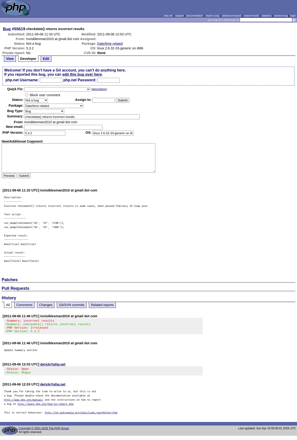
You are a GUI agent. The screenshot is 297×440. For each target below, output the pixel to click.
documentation (195, 15)
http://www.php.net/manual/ (23, 403)
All (8, 305)
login (293, 15)
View (10, 59)
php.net (168, 15)
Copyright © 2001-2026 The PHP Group (43, 432)
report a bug (212, 15)
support (179, 15)
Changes (46, 305)
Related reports (102, 305)
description (99, 89)
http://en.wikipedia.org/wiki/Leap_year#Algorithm (81, 416)
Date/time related (110, 43)
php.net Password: (79, 80)
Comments (24, 305)
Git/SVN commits (71, 305)
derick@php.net (52, 367)
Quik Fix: (15, 89)
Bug (7, 29)
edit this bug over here (82, 74)
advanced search (231, 15)
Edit (46, 59)
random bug (281, 15)
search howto (251, 15)
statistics (266, 15)
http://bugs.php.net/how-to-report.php (46, 407)
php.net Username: (22, 80)
